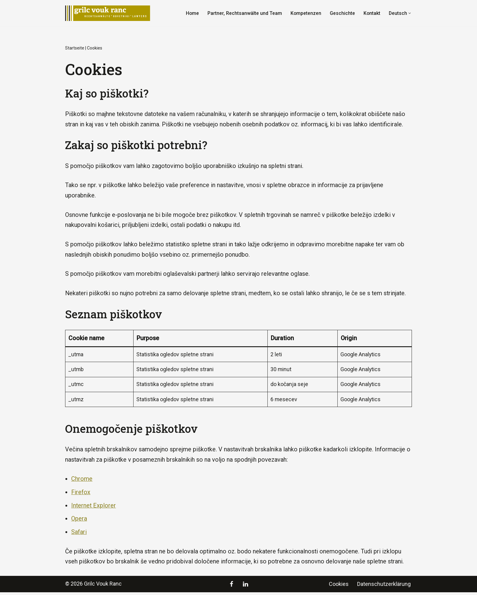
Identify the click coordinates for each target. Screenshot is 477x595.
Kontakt (371, 13)
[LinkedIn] (245, 586)
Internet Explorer (94, 507)
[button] (410, 13)
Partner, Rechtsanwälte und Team (244, 13)
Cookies (339, 586)
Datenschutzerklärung (384, 586)
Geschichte (341, 13)
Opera (79, 521)
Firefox (81, 494)
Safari (79, 534)
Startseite (74, 48)
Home (191, 13)
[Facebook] (231, 586)
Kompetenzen (305, 13)
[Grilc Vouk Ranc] (109, 13)
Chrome (81, 481)
